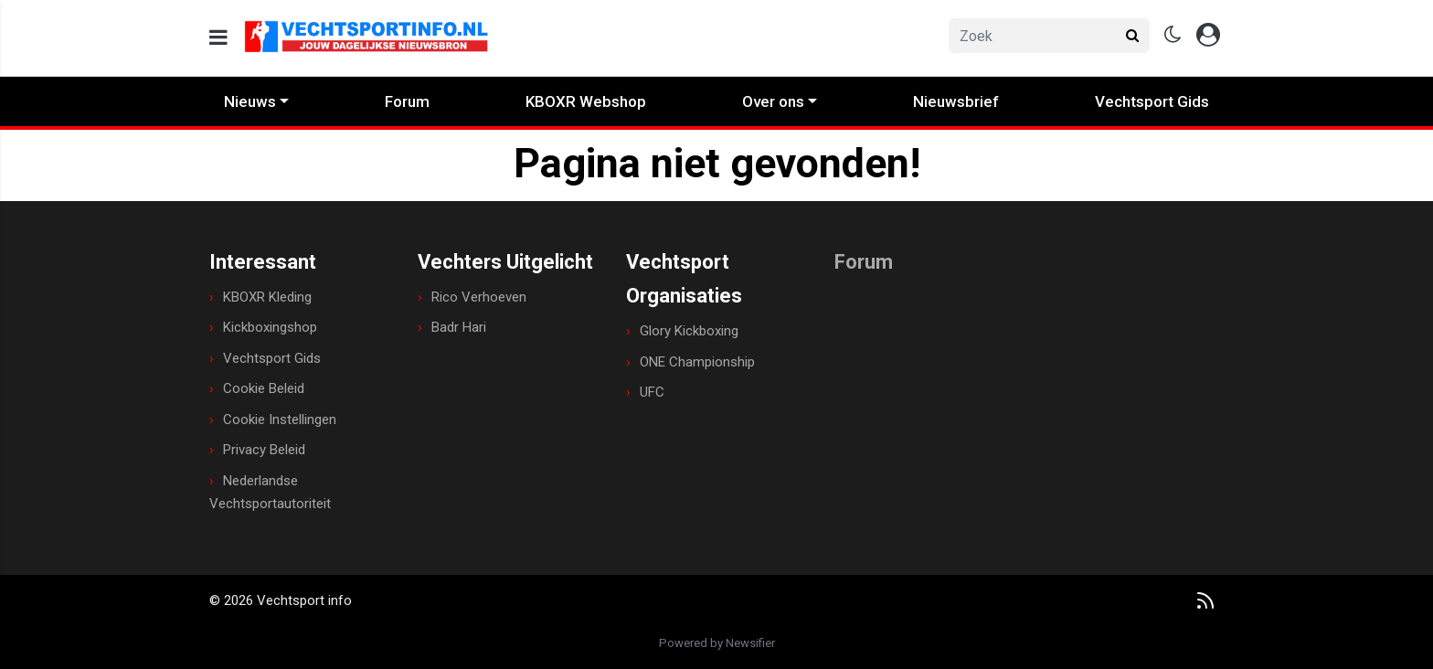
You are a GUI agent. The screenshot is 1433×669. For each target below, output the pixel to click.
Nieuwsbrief (956, 101)
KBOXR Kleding (267, 297)
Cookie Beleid (263, 388)
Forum (407, 101)
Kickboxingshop (270, 327)
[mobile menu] (218, 38)
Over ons (773, 101)
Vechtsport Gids (1152, 101)
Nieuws (250, 101)
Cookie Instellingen (279, 419)
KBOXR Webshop (585, 101)
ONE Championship (697, 362)
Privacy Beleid (264, 449)
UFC (652, 392)
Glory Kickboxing (689, 331)
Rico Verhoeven (478, 297)
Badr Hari (458, 327)
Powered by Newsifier (717, 643)
